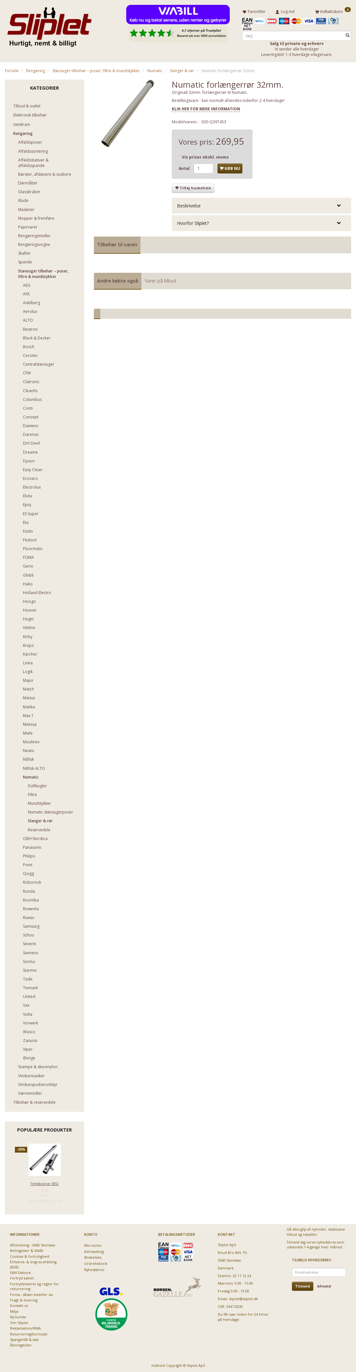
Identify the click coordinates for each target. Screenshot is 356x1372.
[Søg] (348, 34)
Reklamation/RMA (25, 1326)
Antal (185, 167)
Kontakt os (19, 1304)
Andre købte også (117, 279)
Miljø (14, 1310)
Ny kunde (18, 1315)
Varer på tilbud (160, 279)
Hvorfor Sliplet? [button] (193, 222)
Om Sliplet (19, 1321)
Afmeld (324, 1284)
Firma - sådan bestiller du (31, 1293)
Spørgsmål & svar (24, 1338)
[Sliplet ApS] (49, 25)
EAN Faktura (20, 1271)
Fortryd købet (22, 1277)
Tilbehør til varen (117, 243)
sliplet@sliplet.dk (243, 1297)
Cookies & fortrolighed (29, 1255)
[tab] (261, 204)
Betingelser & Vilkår (27, 1249)
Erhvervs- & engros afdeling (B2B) (33, 1263)
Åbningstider (21, 1344)
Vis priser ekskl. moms (205, 156)
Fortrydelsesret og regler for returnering (34, 1285)
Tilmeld (302, 1284)
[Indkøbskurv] (333, 10)
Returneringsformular (29, 1332)
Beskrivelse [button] (189, 204)
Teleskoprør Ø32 (44, 1182)
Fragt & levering (24, 1298)
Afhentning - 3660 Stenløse (32, 1243)
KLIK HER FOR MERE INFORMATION (206, 107)
